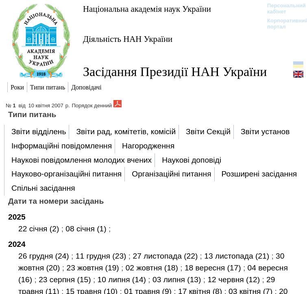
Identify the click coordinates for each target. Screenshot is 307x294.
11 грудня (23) (102, 256)
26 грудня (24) (44, 256)
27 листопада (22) (166, 256)
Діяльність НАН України (127, 39)
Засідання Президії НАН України (175, 71)
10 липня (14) (123, 279)
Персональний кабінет (282, 8)
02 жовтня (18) (153, 268)
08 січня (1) (87, 228)
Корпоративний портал (282, 23)
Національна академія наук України (147, 8)
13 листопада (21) (237, 256)
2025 (17, 217)
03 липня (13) (177, 279)
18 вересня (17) (214, 268)
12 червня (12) (234, 279)
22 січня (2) (39, 228)
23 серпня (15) (66, 279)
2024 (17, 244)
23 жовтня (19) (94, 268)
